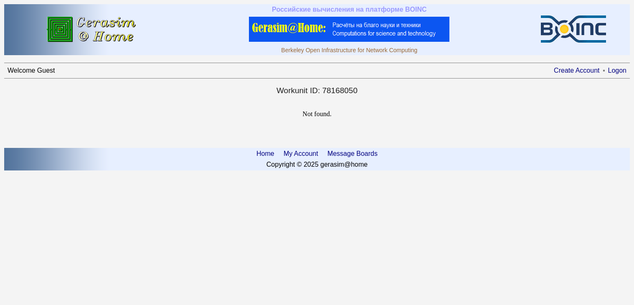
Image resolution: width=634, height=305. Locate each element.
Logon (617, 70)
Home (265, 153)
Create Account (576, 70)
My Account (301, 153)
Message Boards (352, 153)
